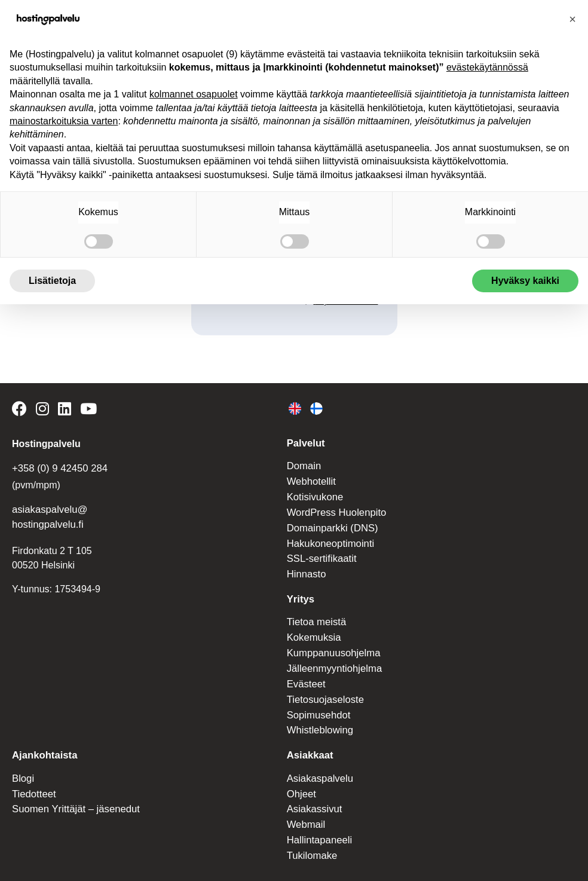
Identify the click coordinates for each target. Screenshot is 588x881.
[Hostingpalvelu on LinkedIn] (62, 410)
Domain (303, 464)
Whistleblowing (319, 717)
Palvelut (305, 442)
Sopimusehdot (317, 703)
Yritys (300, 592)
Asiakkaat (309, 742)
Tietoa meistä (315, 614)
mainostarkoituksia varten (64, 121)
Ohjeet (301, 779)
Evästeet (305, 673)
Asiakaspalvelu (319, 764)
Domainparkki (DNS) (331, 523)
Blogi (22, 764)
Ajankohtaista (43, 742)
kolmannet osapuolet (193, 94)
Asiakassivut (313, 794)
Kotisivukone (314, 493)
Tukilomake (311, 838)
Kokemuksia (313, 629)
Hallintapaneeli (318, 823)
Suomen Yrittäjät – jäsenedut (73, 794)
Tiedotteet (33, 779)
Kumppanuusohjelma (331, 643)
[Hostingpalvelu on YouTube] (85, 410)
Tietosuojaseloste (324, 688)
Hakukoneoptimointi (329, 538)
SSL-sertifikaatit (320, 552)
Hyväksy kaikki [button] (525, 281)
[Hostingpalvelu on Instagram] (40, 410)
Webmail (305, 808)
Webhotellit (310, 478)
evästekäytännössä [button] (487, 67)
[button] (572, 19)
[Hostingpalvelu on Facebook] (21, 410)
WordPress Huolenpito (334, 508)
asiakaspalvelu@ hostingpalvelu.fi (48, 515)
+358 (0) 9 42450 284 (57, 467)
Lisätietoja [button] (52, 281)
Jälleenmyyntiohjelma (332, 658)
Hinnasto (305, 567)
